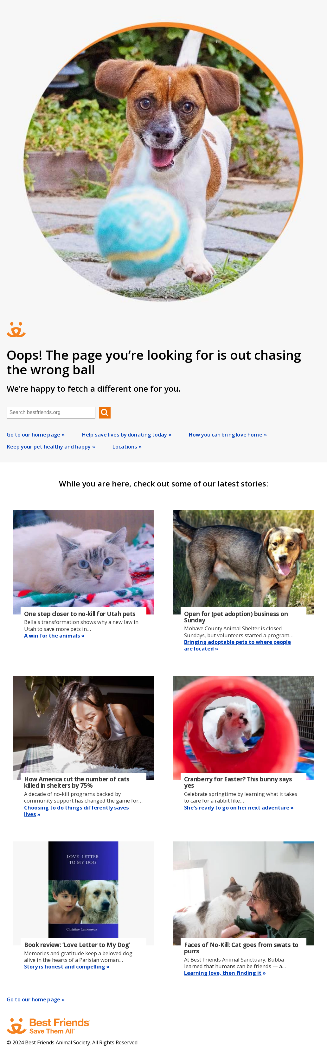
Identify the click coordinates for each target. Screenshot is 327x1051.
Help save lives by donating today (124, 434)
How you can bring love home (225, 434)
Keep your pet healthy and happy (49, 446)
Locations (124, 446)
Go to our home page (33, 434)
